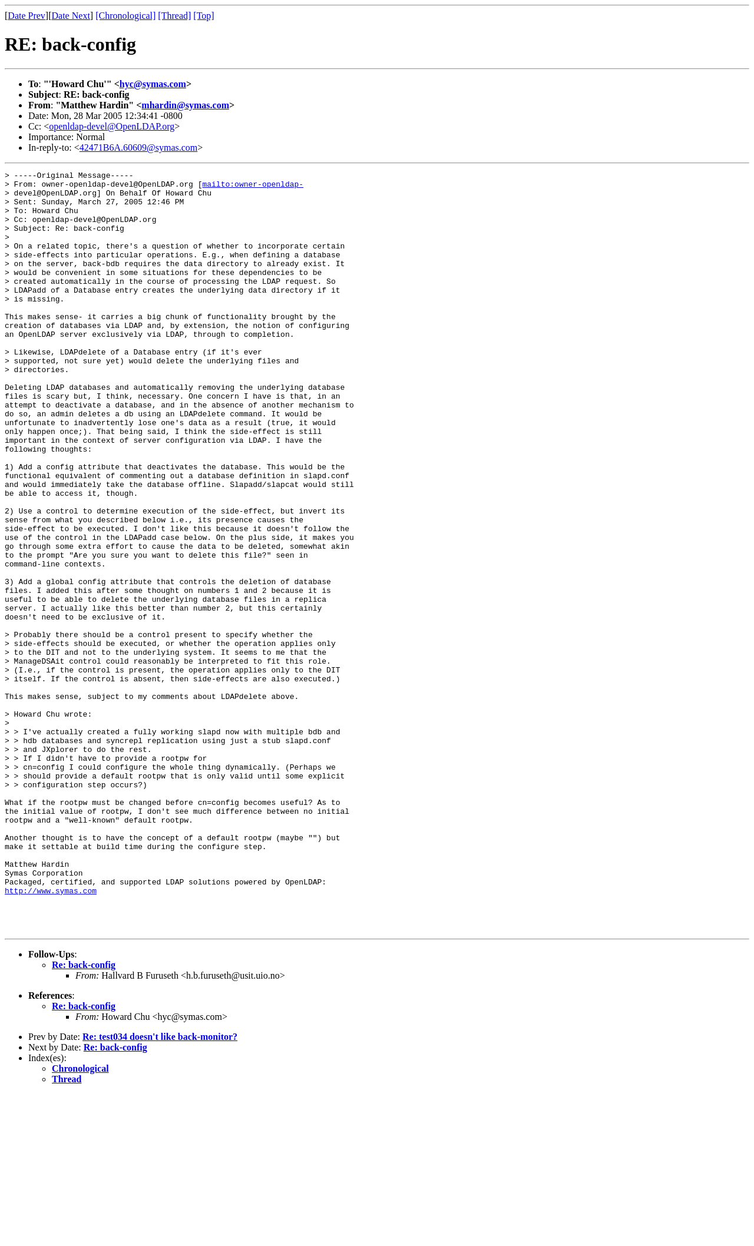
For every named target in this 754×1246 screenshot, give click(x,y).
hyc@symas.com (153, 84)
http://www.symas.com (51, 1035)
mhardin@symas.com (185, 105)
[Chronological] (125, 16)
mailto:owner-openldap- (252, 187)
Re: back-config (83, 1117)
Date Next (71, 16)
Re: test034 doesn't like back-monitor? (159, 1189)
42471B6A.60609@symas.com (139, 148)
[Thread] (174, 16)
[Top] (203, 16)
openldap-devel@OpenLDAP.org (111, 126)
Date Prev (26, 16)
